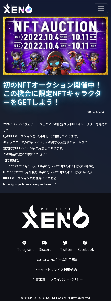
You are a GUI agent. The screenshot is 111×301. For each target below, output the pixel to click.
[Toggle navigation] (101, 8)
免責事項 (38, 279)
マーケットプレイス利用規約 (55, 269)
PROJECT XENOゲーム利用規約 (55, 259)
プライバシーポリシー (66, 279)
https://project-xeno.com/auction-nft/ (29, 184)
